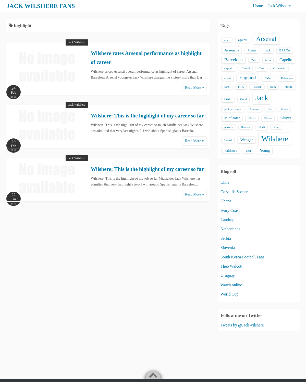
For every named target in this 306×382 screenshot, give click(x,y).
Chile (225, 182)
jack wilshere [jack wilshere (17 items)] (232, 109)
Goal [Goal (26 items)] (227, 99)
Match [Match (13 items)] (284, 109)
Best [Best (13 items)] (253, 60)
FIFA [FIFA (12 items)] (241, 86)
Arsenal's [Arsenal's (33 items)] (231, 50)
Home (258, 6)
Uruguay (228, 275)
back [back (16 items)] (268, 50)
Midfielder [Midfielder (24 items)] (232, 118)
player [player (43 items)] (285, 117)
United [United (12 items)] (228, 140)
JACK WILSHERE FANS (40, 6)
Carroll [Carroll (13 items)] (246, 68)
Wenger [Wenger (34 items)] (246, 140)
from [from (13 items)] (273, 86)
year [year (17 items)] (248, 150)
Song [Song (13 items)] (276, 126)
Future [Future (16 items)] (289, 87)
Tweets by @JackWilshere (242, 325)
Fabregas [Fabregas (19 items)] (287, 78)
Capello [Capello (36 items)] (285, 60)
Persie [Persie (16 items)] (268, 118)
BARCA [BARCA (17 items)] (284, 50)
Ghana (226, 201)
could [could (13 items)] (227, 78)
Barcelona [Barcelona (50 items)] (233, 59)
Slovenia (228, 247)
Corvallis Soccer (234, 192)
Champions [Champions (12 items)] (279, 68)
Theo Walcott (231, 266)
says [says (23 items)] (262, 127)
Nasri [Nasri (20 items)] (251, 118)
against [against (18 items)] (242, 40)
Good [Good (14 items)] (243, 99)
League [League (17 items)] (254, 109)
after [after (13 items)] (226, 39)
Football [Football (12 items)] (257, 86)
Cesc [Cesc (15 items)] (261, 68)
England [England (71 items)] (247, 77)
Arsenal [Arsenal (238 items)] (266, 38)
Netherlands (230, 229)
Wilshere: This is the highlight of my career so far (147, 116)
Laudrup (227, 219)
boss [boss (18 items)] (268, 60)
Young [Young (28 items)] (265, 150)
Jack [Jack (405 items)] (261, 98)
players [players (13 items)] (228, 126)
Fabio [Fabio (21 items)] (268, 78)
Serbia (226, 238)
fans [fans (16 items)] (226, 87)
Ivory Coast (230, 210)
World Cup (229, 294)
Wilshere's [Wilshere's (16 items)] (230, 150)
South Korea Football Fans (242, 257)
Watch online (231, 285)
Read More (194, 88)
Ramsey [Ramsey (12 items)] (245, 127)
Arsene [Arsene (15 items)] (252, 50)
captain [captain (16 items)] (228, 68)
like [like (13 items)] (270, 109)
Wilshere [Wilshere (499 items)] (274, 139)
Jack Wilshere (279, 6)
